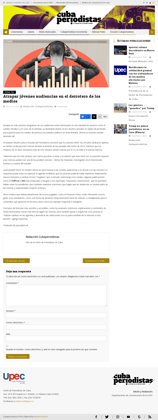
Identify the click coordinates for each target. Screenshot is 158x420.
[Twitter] (94, 116)
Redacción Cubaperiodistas (38, 106)
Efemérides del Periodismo (67, 2)
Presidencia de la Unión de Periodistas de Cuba (140, 95)
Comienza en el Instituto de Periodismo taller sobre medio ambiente (97, 260)
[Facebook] (85, 116)
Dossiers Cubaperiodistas (122, 31)
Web (8, 334)
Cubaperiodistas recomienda (74, 31)
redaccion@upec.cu (24, 401)
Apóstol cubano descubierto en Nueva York (142, 50)
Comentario (12, 283)
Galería (31, 31)
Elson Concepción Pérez (139, 118)
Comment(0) (62, 106)
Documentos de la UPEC (43, 2)
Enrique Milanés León (141, 61)
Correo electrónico (15, 322)
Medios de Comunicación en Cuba (96, 2)
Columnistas (17, 31)
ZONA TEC (9, 92)
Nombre (10, 311)
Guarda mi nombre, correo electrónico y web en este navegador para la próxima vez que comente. (52, 349)
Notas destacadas (47, 31)
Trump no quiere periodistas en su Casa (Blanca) (139, 129)
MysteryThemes (41, 416)
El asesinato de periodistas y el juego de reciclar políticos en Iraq (18, 260)
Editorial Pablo (98, 31)
